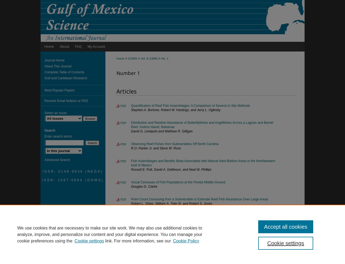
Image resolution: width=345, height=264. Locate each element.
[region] (172, 234)
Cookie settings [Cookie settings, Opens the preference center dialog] (285, 243)
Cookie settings (89, 241)
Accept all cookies (285, 227)
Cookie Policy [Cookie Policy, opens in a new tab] (186, 241)
